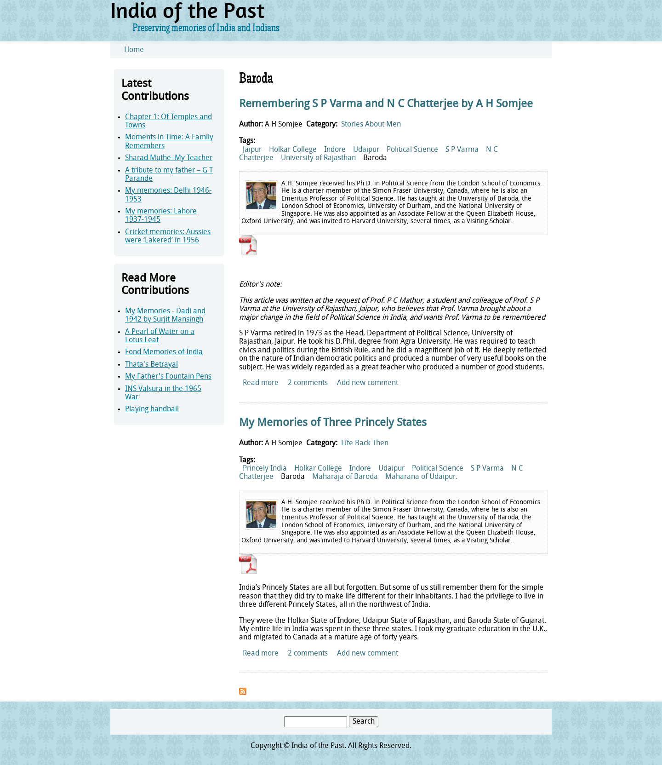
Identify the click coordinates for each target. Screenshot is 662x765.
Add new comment (367, 383)
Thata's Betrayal (151, 364)
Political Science (412, 150)
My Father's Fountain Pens (168, 376)
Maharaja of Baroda (345, 477)
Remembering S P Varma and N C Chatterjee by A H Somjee (386, 104)
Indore (335, 150)
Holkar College (293, 150)
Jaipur (252, 150)
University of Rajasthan (318, 158)
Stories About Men (371, 124)
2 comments (308, 383)
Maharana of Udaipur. (421, 477)
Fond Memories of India (164, 352)
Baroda (375, 158)
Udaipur (366, 150)
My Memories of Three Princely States (333, 423)
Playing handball (152, 409)
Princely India (265, 468)
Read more (261, 383)
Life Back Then (364, 443)
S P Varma (462, 150)
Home (134, 50)
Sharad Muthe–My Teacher (168, 158)
